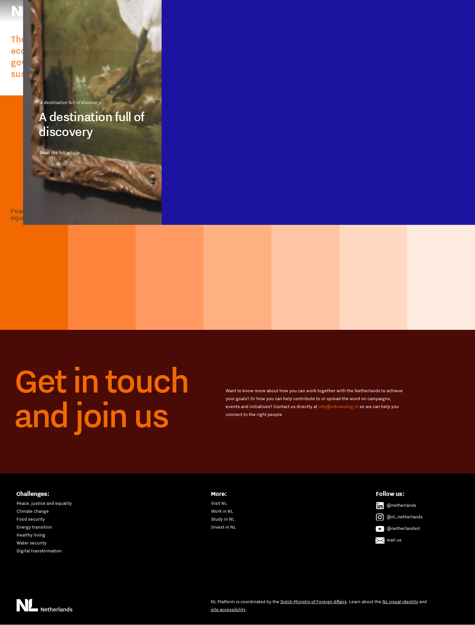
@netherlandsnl (398, 527)
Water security (31, 543)
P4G (268, 21)
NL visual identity (400, 602)
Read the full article (89, 227)
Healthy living (30, 535)
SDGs (289, 21)
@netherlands (396, 504)
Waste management (382, 21)
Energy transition (34, 527)
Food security (30, 519)
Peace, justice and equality (44, 503)
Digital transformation (39, 551)
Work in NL (222, 511)
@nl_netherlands (399, 516)
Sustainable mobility (328, 21)
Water (235, 39)
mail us (388, 539)
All (256, 39)
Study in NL (223, 519)
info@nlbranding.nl (338, 406)
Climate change (32, 511)
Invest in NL (223, 527)
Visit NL (219, 503)
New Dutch (240, 21)
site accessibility (228, 609)
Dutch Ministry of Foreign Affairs (313, 602)
